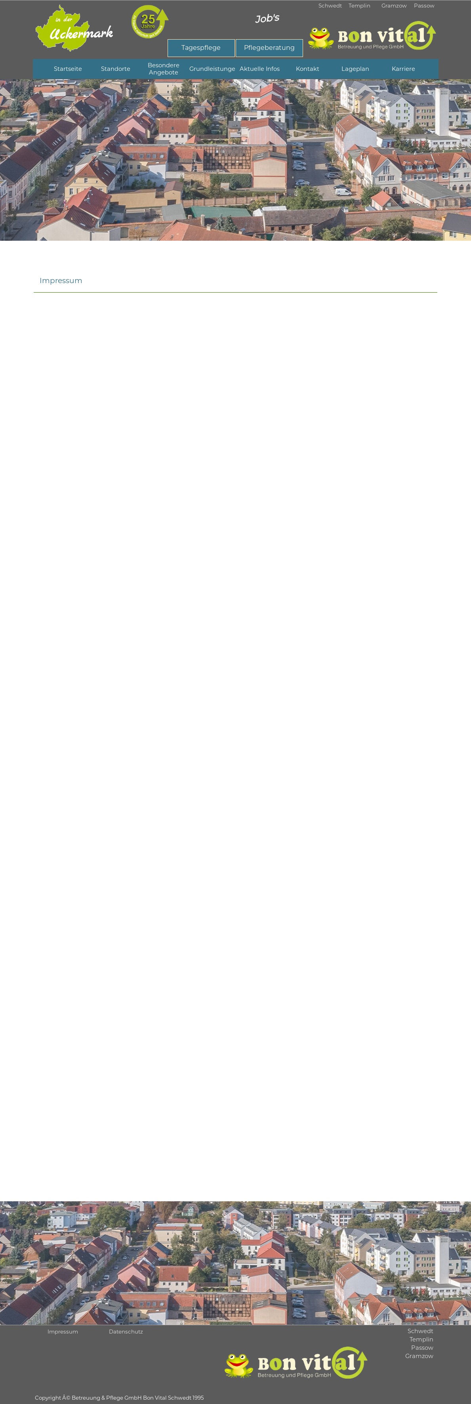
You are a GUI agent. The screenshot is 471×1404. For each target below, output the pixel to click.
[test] (201, 48)
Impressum (63, 1331)
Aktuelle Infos (260, 68)
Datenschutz (126, 1331)
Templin (359, 5)
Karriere (403, 68)
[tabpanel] (235, 160)
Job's (266, 18)
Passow (424, 5)
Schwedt (330, 5)
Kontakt (307, 68)
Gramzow (394, 5)
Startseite (68, 68)
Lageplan (355, 68)
